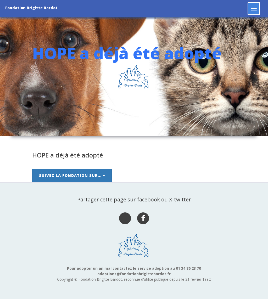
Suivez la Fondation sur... (72, 175)
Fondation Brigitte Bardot (31, 7)
